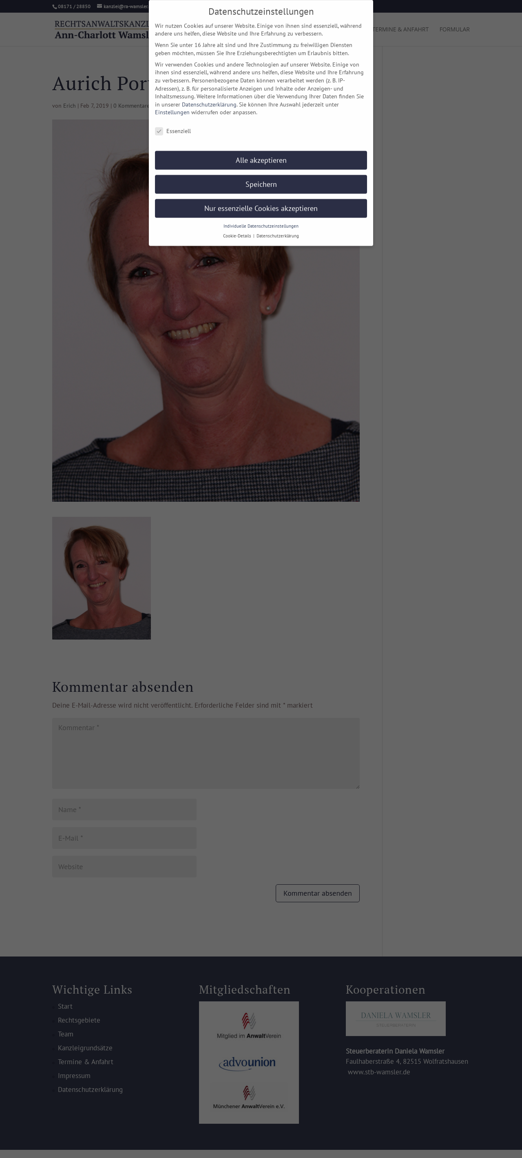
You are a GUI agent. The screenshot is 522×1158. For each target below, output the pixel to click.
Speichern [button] (261, 178)
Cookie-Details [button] (237, 230)
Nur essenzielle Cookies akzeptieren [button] (261, 202)
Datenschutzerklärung (209, 98)
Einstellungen (172, 106)
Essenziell (173, 125)
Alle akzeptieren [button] (261, 154)
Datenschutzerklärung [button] (278, 230)
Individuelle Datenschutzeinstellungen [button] (261, 220)
